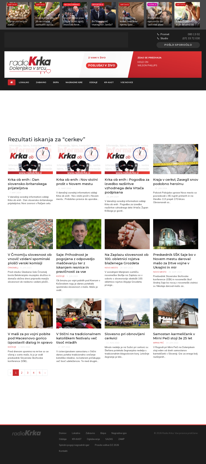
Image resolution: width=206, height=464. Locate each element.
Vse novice (127, 82)
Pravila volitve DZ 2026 (107, 445)
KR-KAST (109, 82)
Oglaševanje (93, 439)
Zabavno (41, 82)
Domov (62, 433)
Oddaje (93, 82)
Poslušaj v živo (101, 65)
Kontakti (63, 451)
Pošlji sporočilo (178, 44)
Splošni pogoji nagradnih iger (74, 445)
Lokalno (24, 82)
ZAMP (121, 439)
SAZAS (109, 439)
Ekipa (56, 82)
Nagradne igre (74, 82)
